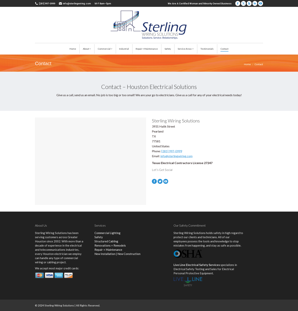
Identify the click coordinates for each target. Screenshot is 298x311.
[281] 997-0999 (171, 151)
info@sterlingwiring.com (77, 3)
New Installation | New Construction (117, 253)
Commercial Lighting (107, 233)
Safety (98, 237)
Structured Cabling (106, 241)
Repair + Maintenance (108, 249)
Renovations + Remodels (110, 245)
